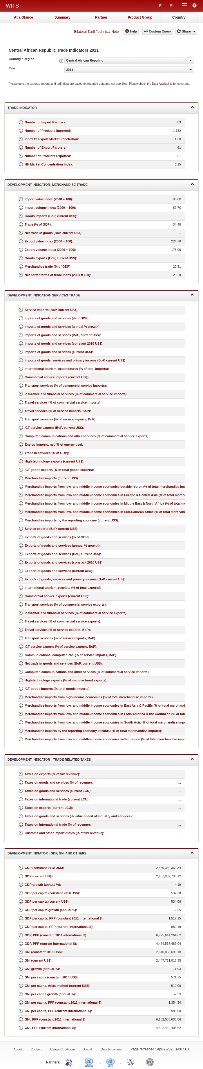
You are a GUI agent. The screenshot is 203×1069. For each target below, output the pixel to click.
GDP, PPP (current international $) (50, 943)
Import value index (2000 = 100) (48, 199)
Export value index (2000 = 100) (48, 241)
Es (172, 6)
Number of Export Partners (45, 147)
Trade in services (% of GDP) (46, 453)
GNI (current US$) (38, 960)
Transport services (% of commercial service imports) (65, 385)
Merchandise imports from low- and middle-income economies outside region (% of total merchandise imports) (109, 486)
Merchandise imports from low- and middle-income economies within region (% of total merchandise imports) (108, 739)
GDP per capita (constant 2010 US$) (52, 893)
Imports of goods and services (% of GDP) (56, 318)
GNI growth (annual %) (42, 969)
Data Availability (162, 83)
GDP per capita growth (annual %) (50, 910)
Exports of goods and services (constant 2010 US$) (63, 562)
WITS (12, 6)
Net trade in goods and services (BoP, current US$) (63, 663)
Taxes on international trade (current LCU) (56, 799)
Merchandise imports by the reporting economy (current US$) (71, 520)
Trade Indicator (101, 107)
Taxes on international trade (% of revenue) (57, 824)
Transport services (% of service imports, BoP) (60, 419)
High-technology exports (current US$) (54, 461)
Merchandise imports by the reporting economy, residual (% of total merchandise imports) (93, 731)
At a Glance (23, 17)
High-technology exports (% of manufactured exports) (65, 680)
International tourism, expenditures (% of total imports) (66, 368)
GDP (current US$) (38, 876)
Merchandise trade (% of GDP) (47, 266)
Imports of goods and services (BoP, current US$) (62, 335)
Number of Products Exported (47, 156)
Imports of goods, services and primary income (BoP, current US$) (75, 360)
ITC (70, 1062)
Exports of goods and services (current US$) (58, 571)
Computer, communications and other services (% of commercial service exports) (86, 436)
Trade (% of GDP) (38, 224)
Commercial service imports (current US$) (56, 377)
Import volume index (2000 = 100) (50, 207)
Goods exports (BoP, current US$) (50, 258)
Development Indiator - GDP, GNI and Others (101, 853)
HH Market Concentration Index (48, 164)
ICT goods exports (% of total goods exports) (59, 469)
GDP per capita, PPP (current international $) (58, 926)
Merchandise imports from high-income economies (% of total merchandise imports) (89, 697)
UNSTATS (110, 1062)
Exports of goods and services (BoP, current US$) (62, 554)
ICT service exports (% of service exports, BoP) (60, 646)
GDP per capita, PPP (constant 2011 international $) (64, 918)
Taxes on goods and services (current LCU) (57, 791)
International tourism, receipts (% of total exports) (62, 587)
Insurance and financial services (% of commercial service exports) (75, 613)
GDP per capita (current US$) (46, 901)
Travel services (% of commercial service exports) (62, 621)
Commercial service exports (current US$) (56, 596)
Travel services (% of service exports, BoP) (57, 629)
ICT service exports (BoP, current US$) (54, 427)
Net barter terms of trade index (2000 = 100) (57, 275)
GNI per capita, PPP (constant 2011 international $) (63, 1002)
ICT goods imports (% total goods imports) (57, 688)
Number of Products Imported (47, 130)
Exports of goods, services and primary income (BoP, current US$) (75, 579)
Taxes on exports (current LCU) (48, 807)
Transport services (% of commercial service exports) (65, 604)
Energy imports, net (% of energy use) (53, 444)
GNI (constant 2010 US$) (43, 952)
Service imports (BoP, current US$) (51, 310)
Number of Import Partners (45, 122)
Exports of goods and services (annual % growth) (62, 545)
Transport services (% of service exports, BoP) (60, 638)
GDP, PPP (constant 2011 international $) (55, 935)
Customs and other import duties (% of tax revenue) (64, 833)
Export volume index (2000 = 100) (50, 249)
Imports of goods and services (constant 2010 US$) (63, 343)
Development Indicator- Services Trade (101, 295)
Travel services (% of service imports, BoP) (57, 411)
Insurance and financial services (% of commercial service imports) (76, 394)
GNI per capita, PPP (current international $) (58, 1011)
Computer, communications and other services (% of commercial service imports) (86, 672)
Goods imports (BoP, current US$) (50, 216)
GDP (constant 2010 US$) (44, 868)
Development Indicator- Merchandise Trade (101, 184)
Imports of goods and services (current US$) (58, 352)
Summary (62, 17)
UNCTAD (90, 1062)
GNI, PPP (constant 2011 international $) (55, 1019)
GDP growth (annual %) (42, 884)
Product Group (140, 17)
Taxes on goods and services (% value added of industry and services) (78, 816)
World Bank (151, 1062)
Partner (101, 17)
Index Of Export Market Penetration (51, 139)
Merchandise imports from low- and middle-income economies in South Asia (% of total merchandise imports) (108, 722)
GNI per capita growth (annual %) (50, 994)
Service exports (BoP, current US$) (51, 528)
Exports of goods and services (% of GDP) (57, 537)
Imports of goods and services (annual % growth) (62, 326)
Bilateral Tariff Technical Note (96, 32)
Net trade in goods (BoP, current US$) (53, 233)
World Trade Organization (131, 1062)
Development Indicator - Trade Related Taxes (101, 759)
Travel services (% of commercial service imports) (62, 402)
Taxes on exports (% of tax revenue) (52, 774)
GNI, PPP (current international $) (50, 1028)
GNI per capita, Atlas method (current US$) (57, 985)
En (161, 6)
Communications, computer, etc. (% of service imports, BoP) (70, 655)
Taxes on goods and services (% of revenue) (58, 782)
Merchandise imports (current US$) (51, 478)
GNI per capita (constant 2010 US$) (51, 977)
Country (179, 17)
